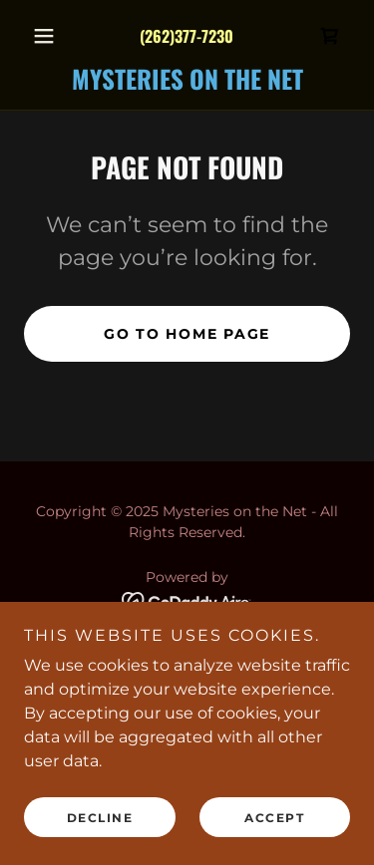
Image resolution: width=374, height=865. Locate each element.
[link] (330, 36)
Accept (274, 817)
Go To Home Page (187, 334)
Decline (100, 817)
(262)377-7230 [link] (186, 36)
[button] (48, 36)
